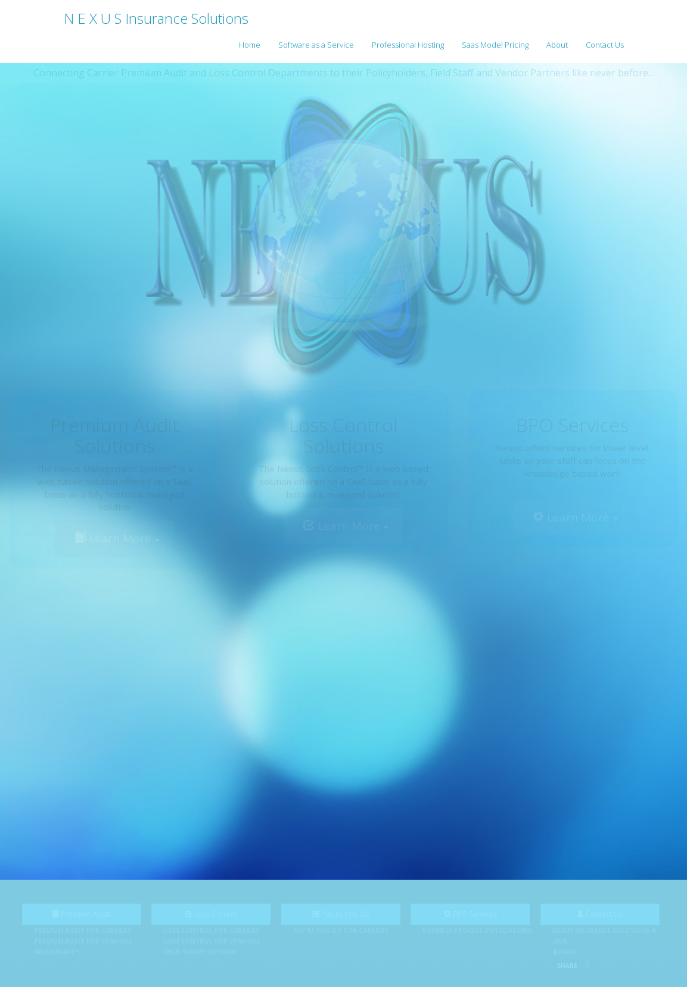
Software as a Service (316, 44)
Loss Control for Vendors (211, 941)
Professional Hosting (408, 44)
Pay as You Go (340, 914)
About (557, 44)
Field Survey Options (200, 952)
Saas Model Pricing (495, 44)
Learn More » (575, 517)
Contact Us (605, 44)
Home (249, 44)
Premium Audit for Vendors (83, 941)
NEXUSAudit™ (56, 952)
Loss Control (211, 914)
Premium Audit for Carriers (82, 930)
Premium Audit (81, 914)
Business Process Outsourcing (477, 930)
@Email (564, 952)
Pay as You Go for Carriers (340, 930)
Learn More (117, 538)
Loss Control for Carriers (211, 930)
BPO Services (470, 914)
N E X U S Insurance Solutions (156, 18)
